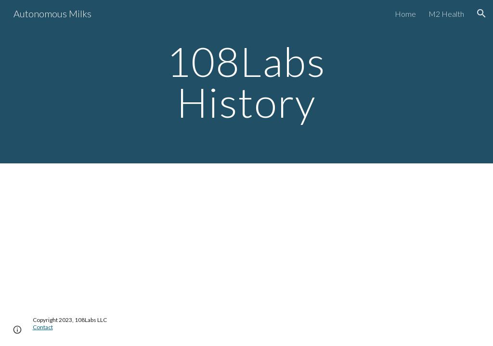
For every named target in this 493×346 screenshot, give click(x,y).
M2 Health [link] (446, 13)
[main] (246, 82)
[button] (481, 13)
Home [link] (405, 13)
